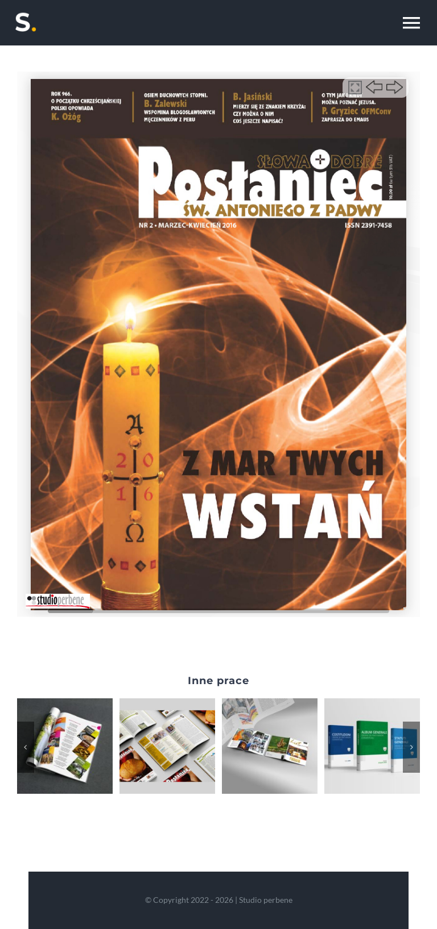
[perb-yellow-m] (25, 12)
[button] (25, 747)
